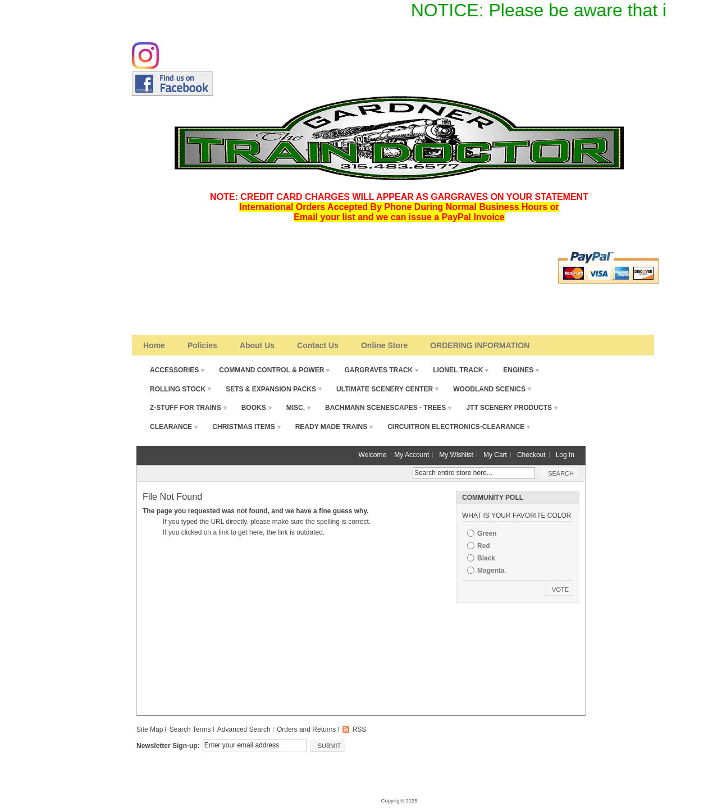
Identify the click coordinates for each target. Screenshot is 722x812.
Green (487, 533)
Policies (202, 345)
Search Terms (190, 729)
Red (483, 546)
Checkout (531, 455)
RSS (360, 729)
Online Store (384, 345)
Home (154, 345)
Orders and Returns (306, 729)
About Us (257, 345)
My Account (411, 455)
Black (486, 558)
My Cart (495, 455)
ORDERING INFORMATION (479, 345)
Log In (565, 455)
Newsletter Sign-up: (168, 746)
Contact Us (318, 345)
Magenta (491, 570)
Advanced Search (244, 729)
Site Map (149, 729)
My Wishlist (456, 455)
